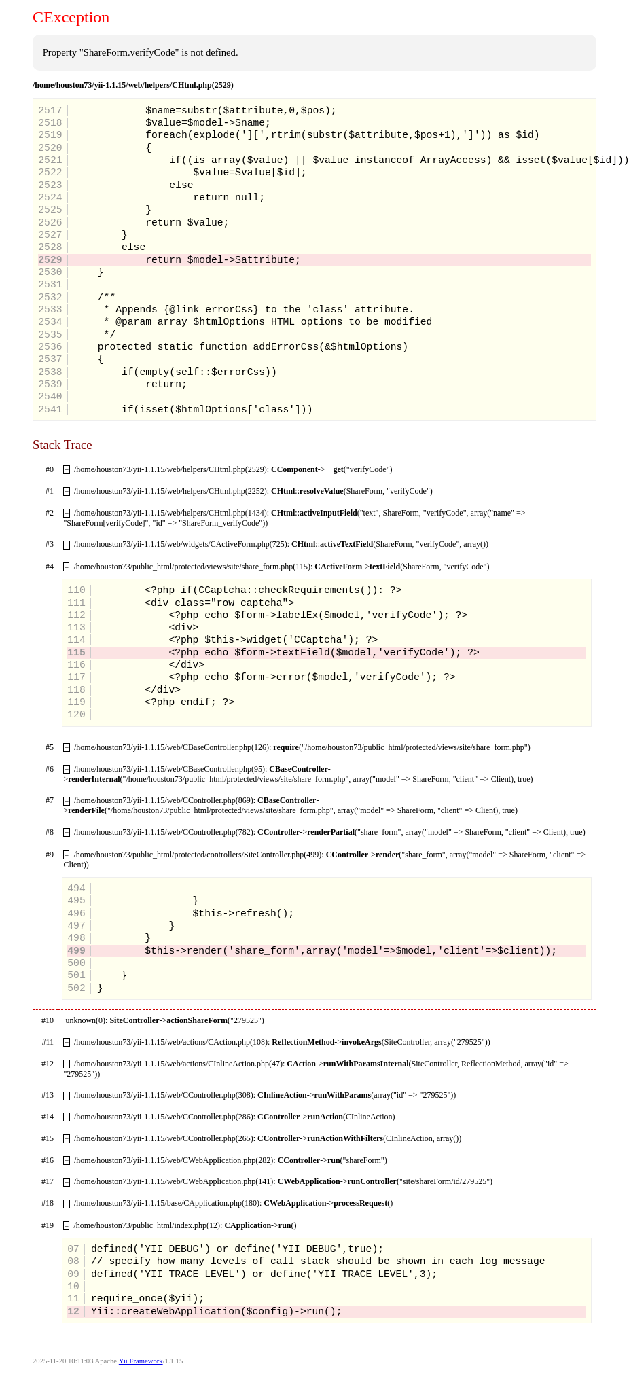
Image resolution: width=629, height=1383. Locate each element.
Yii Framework (141, 1361)
